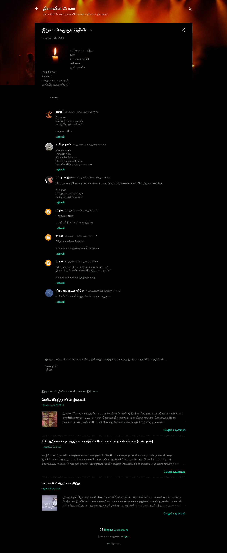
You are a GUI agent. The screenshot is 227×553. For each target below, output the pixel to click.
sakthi (59, 111)
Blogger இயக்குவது (113, 529)
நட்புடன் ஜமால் (65, 177)
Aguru (126, 536)
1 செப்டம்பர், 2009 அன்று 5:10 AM (103, 290)
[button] (183, 30)
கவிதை (54, 97)
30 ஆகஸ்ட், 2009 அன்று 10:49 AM (82, 112)
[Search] (190, 9)
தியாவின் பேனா (59, 8)
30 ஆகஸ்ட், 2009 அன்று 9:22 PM (81, 236)
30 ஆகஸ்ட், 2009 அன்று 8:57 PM (89, 144)
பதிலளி (60, 136)
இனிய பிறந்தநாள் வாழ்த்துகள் (64, 399)
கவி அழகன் (63, 144)
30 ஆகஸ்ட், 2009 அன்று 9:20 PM (81, 210)
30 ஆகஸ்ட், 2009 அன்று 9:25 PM (81, 261)
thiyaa (59, 210)
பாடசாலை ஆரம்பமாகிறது (61, 483)
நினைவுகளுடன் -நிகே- (70, 290)
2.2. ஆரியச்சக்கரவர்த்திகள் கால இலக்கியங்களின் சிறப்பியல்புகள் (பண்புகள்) (97, 441)
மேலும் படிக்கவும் (174, 430)
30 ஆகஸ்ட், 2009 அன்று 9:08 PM (93, 177)
